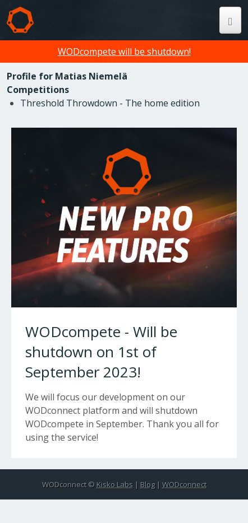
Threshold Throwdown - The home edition (110, 103)
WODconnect (184, 484)
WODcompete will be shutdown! (124, 51)
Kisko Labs (115, 484)
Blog (147, 484)
